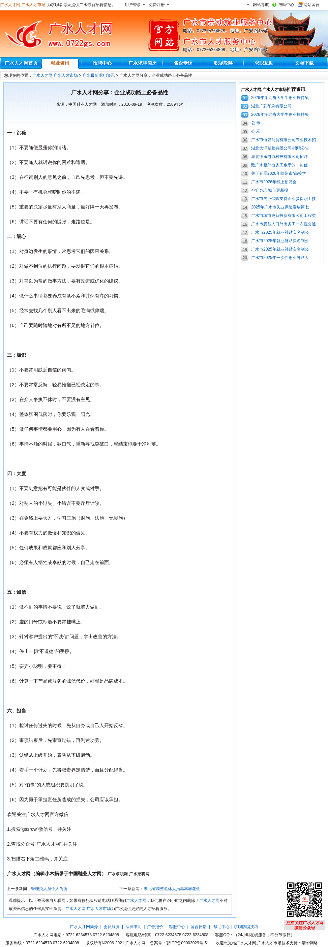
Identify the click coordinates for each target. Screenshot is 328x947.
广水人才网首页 (21, 63)
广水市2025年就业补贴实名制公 (280, 232)
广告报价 (155, 926)
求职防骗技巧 (246, 926)
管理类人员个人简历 (49, 888)
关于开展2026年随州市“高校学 (278, 173)
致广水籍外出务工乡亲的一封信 (279, 165)
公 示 (255, 123)
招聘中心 (102, 63)
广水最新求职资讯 (99, 75)
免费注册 (157, 4)
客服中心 (177, 926)
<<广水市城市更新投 (269, 190)
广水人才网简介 (84, 926)
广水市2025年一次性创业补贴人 (280, 257)
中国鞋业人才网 (82, 104)
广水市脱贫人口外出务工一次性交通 (283, 224)
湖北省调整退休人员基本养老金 (172, 888)
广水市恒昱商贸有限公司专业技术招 (283, 139)
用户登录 (133, 4)
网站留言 (311, 4)
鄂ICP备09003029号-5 (186, 943)
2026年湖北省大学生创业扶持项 (280, 97)
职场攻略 (223, 63)
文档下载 (304, 63)
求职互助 (264, 63)
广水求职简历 (142, 63)
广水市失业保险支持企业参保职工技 (283, 198)
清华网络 (310, 943)
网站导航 (261, 4)
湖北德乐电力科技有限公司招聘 (279, 156)
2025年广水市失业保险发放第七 (280, 207)
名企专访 (183, 63)
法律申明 (133, 926)
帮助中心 (286, 4)
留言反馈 (198, 926)
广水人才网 (136, 900)
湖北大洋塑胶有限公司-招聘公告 (280, 148)
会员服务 (111, 926)
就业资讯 (60, 63)
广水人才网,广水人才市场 (23, 4)
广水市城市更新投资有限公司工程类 (283, 215)
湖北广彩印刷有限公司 (271, 106)
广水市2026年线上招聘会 (274, 181)
